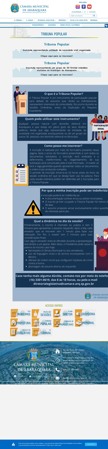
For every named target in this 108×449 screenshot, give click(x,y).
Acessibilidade (76, 12)
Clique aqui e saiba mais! (53, 445)
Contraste (92, 12)
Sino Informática (88, 383)
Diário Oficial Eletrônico (70, 25)
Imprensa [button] (63, 20)
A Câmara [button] (18, 20)
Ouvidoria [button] (52, 25)
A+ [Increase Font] (85, 12)
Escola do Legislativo (79, 20)
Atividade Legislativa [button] (47, 20)
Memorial (94, 20)
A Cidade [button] (30, 20)
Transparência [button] (38, 25)
